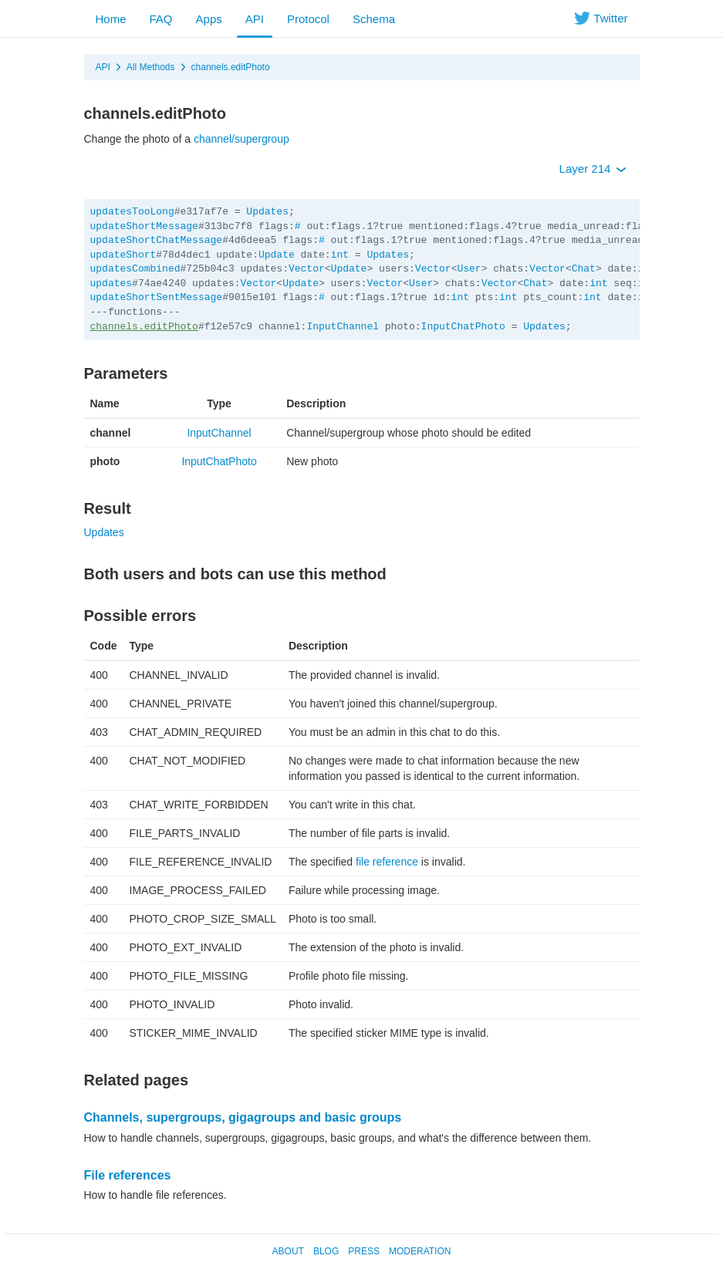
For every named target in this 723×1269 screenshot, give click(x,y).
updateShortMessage (144, 226)
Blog (326, 1251)
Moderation (420, 1251)
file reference (387, 862)
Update (276, 255)
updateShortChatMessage (156, 240)
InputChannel (342, 326)
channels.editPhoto (230, 67)
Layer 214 (593, 168)
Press (364, 1251)
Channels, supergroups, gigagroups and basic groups (243, 1117)
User (469, 269)
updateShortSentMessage (156, 297)
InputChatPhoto (463, 326)
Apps (209, 18)
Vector (307, 269)
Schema (374, 18)
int (340, 255)
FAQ (161, 18)
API (254, 18)
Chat (584, 269)
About (288, 1251)
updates (111, 283)
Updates (267, 212)
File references (127, 1175)
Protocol (308, 18)
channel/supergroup (241, 139)
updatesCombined (135, 269)
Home (111, 18)
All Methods (151, 67)
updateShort (123, 255)
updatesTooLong (132, 212)
